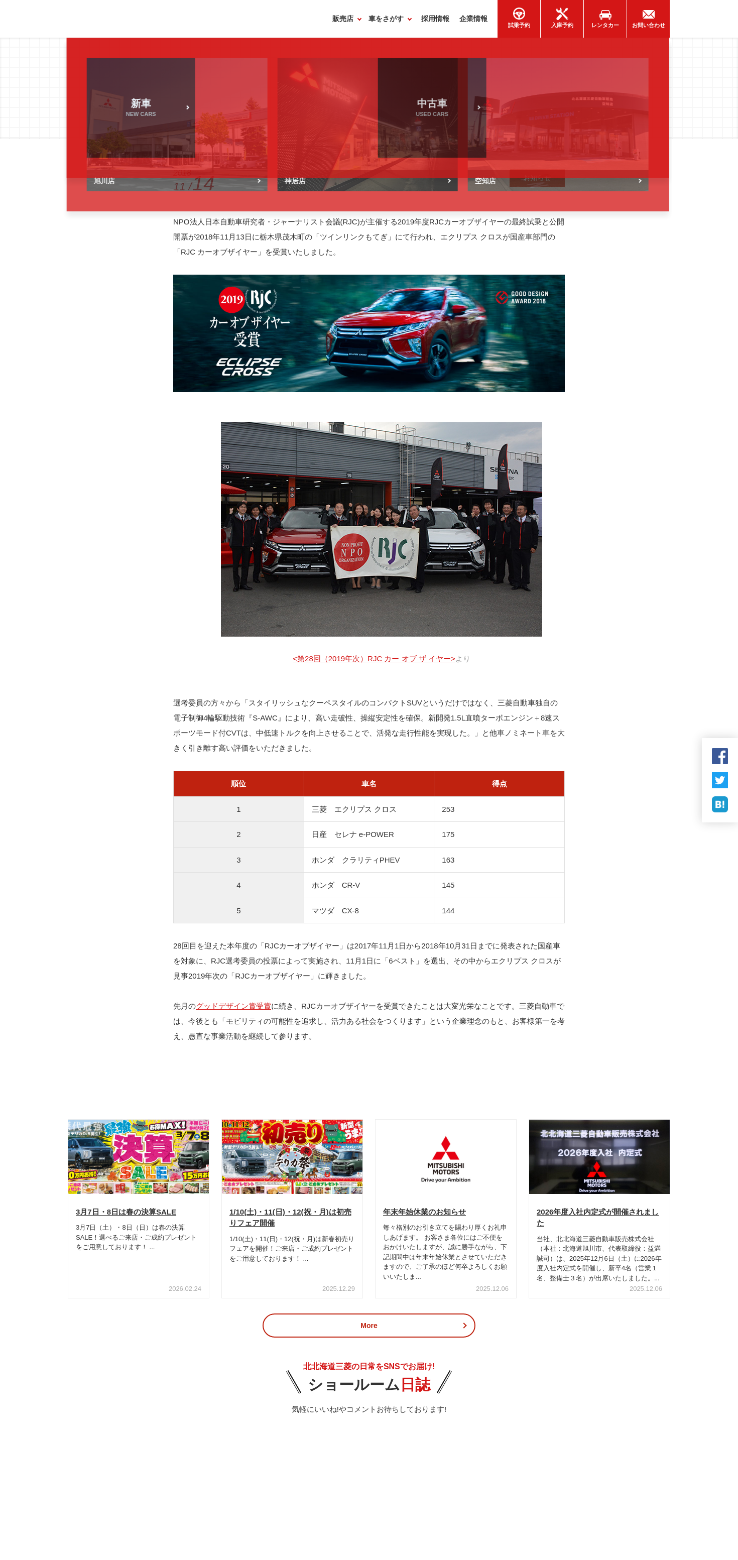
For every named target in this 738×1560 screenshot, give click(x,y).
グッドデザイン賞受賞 (233, 1011)
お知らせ (537, 182)
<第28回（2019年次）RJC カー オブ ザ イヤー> (374, 663)
